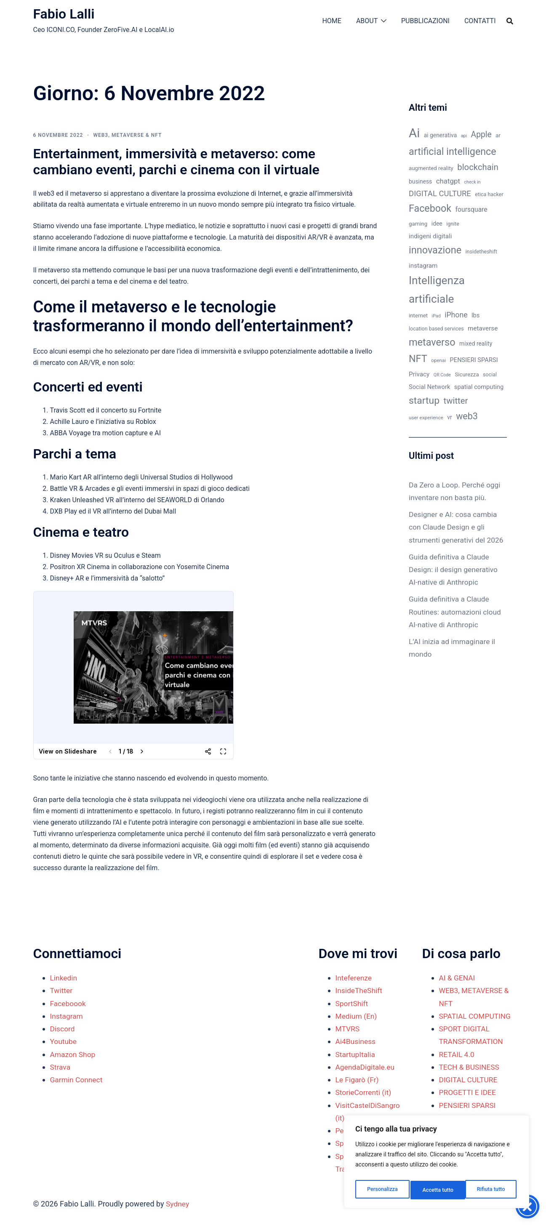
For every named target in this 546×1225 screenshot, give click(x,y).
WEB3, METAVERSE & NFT (127, 135)
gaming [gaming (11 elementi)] (418, 224)
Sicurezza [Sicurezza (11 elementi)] (467, 374)
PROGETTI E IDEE (468, 1105)
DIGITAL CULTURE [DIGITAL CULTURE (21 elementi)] (440, 193)
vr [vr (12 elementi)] (449, 417)
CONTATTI (480, 21)
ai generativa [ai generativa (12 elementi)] (440, 135)
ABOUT (367, 21)
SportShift (353, 1003)
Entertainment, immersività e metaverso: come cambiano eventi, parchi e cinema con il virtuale (176, 162)
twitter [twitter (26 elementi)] (456, 401)
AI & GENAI (458, 977)
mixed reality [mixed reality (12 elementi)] (475, 343)
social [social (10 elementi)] (490, 374)
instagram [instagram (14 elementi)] (423, 265)
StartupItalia (356, 1054)
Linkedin (64, 977)
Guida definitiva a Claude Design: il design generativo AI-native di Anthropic (455, 582)
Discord (63, 1028)
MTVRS (348, 1028)
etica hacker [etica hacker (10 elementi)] (489, 194)
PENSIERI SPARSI (468, 1117)
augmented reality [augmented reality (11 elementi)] (431, 168)
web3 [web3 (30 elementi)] (467, 416)
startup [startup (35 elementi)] (424, 400)
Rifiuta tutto (436, 1190)
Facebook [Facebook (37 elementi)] (430, 208)
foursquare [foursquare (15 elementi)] (471, 209)
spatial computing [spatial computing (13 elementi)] (478, 387)
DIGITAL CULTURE (469, 1092)
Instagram (67, 1016)
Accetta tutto (491, 1190)
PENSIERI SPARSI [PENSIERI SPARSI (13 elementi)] (474, 360)
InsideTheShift (360, 990)
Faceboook (68, 1003)
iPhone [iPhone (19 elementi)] (456, 315)
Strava (60, 1067)
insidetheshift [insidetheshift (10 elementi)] (481, 251)
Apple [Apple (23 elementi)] (481, 134)
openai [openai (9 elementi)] (438, 360)
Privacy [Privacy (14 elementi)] (419, 374)
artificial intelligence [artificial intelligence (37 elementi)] (452, 151)
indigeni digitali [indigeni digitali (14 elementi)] (430, 236)
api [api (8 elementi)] (464, 135)
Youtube (64, 1041)
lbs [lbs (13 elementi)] (475, 315)
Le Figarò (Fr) (358, 1079)
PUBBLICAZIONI (425, 21)
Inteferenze (354, 977)
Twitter (62, 990)
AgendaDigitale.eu (366, 1067)
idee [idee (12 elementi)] (436, 223)
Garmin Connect (77, 1079)
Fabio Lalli (64, 14)
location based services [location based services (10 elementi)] (436, 328)
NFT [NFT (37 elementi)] (418, 359)
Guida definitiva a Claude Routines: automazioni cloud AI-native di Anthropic (456, 624)
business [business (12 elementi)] (420, 181)
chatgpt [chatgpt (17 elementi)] (448, 181)
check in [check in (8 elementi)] (472, 182)
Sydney (178, 1203)
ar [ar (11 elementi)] (498, 135)
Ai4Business (356, 1041)
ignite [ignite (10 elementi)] (452, 224)
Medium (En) (357, 1016)
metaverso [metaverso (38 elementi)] (432, 342)
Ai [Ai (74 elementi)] (414, 133)
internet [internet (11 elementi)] (418, 315)
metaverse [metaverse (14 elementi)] (483, 328)
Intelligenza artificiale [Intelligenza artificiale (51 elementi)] (437, 289)
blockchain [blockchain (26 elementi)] (477, 167)
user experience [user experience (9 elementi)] (426, 418)
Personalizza (382, 1190)
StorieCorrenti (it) (365, 1092)
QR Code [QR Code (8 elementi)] (442, 375)
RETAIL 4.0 (457, 1067)
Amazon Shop (73, 1054)
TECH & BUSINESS (470, 1079)
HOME (331, 21)
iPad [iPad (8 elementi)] (436, 316)
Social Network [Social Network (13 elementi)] (429, 387)
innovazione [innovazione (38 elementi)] (435, 250)
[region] (436, 1164)
